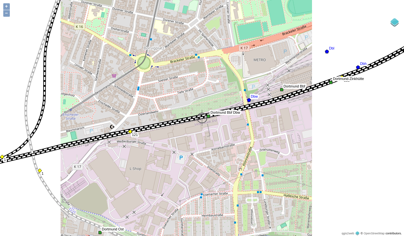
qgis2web (347, 233)
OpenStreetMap (374, 233)
